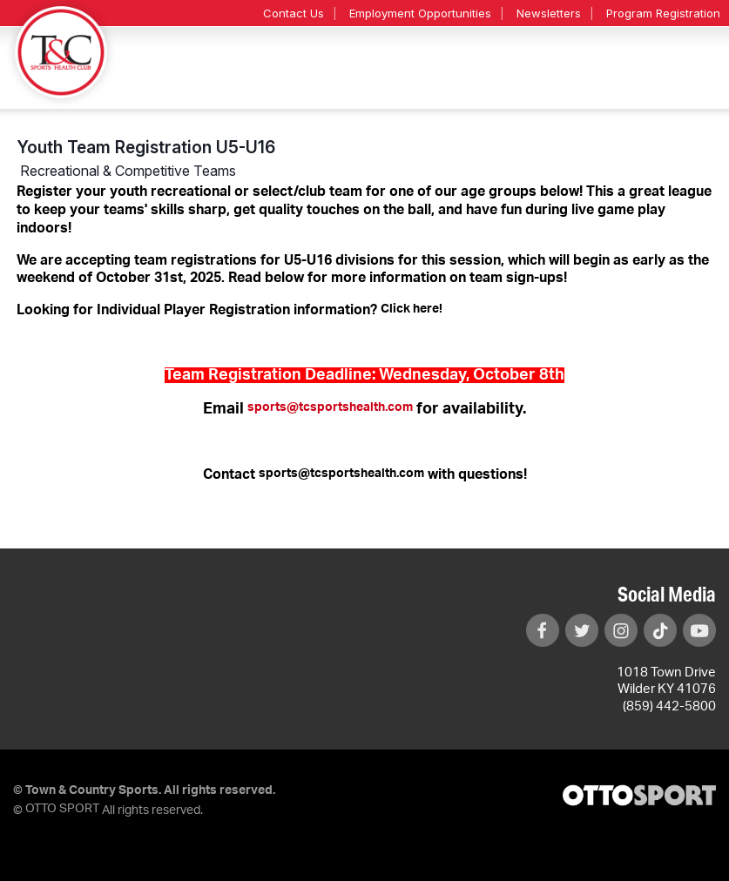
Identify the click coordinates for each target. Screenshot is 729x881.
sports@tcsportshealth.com (330, 407)
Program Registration (663, 13)
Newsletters (548, 13)
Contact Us (293, 13)
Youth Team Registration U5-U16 (146, 147)
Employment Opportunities (420, 13)
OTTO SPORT (62, 809)
